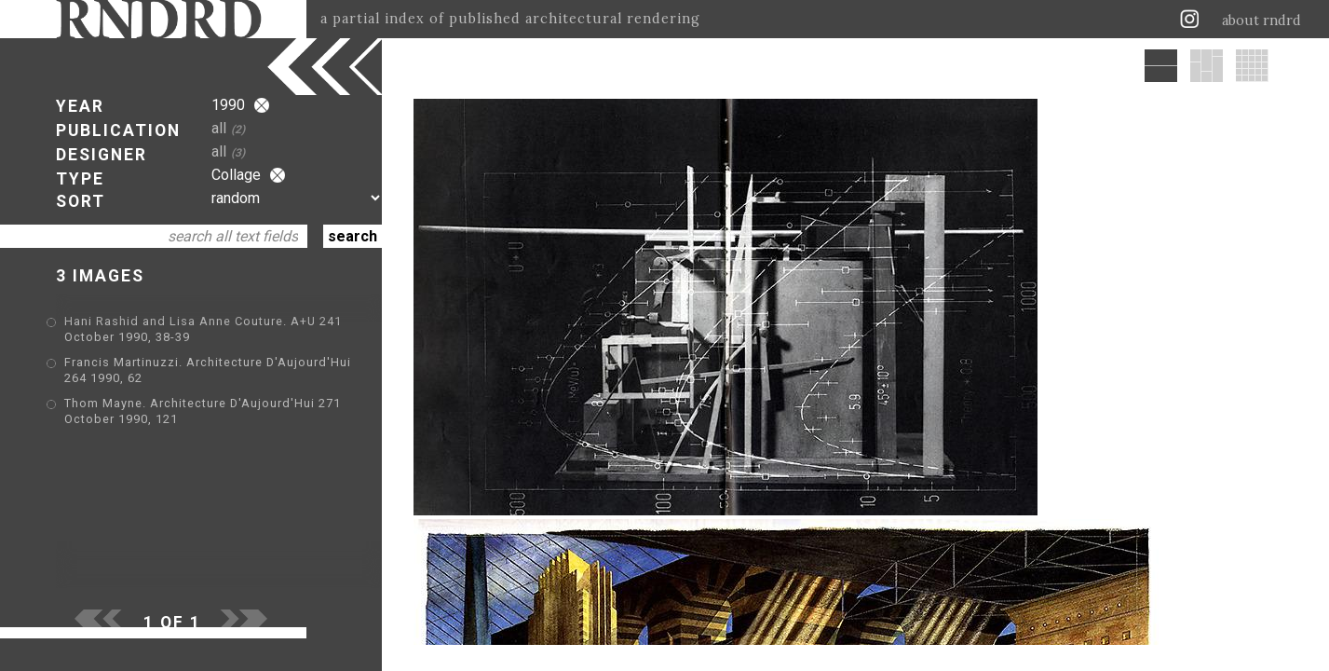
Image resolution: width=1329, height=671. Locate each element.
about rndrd (1261, 20)
